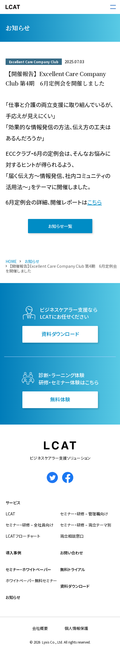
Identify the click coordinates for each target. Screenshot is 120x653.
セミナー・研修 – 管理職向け (84, 513)
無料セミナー (46, 580)
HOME (11, 261)
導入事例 (13, 552)
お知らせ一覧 (60, 226)
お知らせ (31, 261)
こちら (94, 202)
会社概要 (40, 628)
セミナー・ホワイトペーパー (28, 569)
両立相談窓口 (72, 536)
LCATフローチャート (23, 536)
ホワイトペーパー (20, 580)
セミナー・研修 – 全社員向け (29, 525)
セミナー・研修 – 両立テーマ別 (85, 525)
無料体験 (60, 399)
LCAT (10, 513)
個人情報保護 (76, 628)
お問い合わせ (71, 552)
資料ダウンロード (60, 333)
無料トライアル (72, 569)
